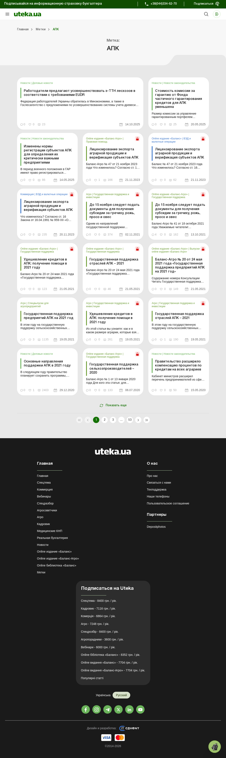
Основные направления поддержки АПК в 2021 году (47, 363)
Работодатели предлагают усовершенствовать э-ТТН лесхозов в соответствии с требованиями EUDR (79, 93)
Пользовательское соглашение (168, 503)
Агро (89, 194)
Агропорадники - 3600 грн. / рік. (102, 639)
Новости (25, 83)
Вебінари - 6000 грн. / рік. (98, 647)
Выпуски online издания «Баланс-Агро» (176, 250)
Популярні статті (92, 678)
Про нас (152, 476)
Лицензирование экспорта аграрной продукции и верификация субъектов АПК (113, 153)
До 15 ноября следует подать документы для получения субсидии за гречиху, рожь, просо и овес (114, 211)
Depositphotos (156, 526)
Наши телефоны (158, 496)
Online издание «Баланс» (167, 138)
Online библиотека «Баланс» (56, 565)
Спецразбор (45, 503)
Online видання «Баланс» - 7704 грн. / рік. (109, 662)
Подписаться (203, 4)
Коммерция (27, 194)
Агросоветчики (47, 510)
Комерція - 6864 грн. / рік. (98, 616)
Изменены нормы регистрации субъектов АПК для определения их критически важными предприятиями (48, 154)
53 (130, 420)
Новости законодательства (179, 83)
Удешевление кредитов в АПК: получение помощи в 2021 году (45, 263)
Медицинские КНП (49, 531)
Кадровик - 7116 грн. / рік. (98, 608)
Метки (41, 572)
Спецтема (44, 482)
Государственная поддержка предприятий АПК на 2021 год (48, 316)
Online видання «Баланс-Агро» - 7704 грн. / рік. (113, 670)
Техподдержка (156, 489)
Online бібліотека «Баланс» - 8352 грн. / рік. (110, 654)
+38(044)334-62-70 (163, 4)
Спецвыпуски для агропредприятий (34, 305)
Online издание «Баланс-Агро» (104, 138)
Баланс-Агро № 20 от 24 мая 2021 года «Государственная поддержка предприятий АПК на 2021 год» (180, 265)
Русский (121, 695)
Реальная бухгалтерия (52, 538)
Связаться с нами (159, 482)
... (121, 420)
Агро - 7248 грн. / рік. (95, 624)
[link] (80, 103)
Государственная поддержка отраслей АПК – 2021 (113, 261)
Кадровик (43, 524)
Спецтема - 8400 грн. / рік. (99, 600)
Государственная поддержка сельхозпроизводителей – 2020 (113, 368)
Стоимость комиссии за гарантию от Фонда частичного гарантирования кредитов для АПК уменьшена (178, 99)
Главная (42, 476)
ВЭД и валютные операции (171, 140)
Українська (103, 695)
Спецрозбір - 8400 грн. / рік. (100, 631)
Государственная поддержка (168, 197)
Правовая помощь (97, 141)
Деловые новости (42, 83)
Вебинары (44, 496)
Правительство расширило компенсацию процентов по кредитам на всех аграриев (178, 365)
